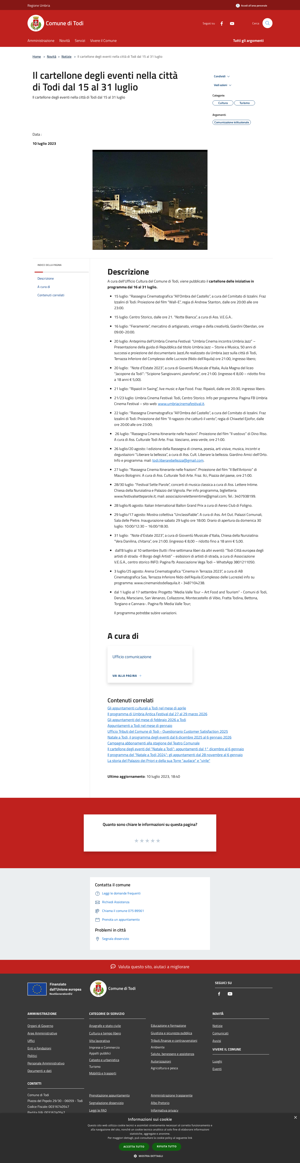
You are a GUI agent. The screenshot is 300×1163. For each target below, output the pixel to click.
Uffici (31, 1040)
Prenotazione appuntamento (109, 1095)
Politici (32, 1055)
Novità (51, 56)
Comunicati (220, 1033)
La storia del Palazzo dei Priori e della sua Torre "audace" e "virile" (159, 760)
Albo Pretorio (160, 1102)
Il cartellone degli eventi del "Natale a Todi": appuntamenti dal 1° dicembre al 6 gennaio (176, 749)
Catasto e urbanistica (104, 1059)
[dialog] (150, 1138)
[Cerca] (267, 23)
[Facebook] (220, 23)
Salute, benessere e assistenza (172, 1053)
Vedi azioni (223, 85)
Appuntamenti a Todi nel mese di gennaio (140, 725)
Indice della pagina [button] (49, 265)
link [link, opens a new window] (190, 1138)
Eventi (217, 1068)
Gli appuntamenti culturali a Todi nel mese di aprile (147, 708)
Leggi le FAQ (98, 1110)
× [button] (295, 1117)
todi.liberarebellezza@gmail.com (178, 460)
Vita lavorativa (99, 1040)
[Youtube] (230, 23)
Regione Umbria (39, 5)
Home (36, 56)
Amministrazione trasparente (171, 1095)
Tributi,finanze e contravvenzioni (174, 1040)
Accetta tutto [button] (134, 1146)
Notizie (66, 56)
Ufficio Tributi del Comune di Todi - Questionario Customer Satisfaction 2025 (168, 731)
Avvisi (216, 1040)
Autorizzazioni (161, 1061)
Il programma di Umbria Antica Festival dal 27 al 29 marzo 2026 (157, 714)
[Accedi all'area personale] (251, 5)
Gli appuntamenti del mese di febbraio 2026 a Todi (147, 720)
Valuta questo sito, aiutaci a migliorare (150, 966)
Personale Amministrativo (46, 1063)
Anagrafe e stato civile (105, 1025)
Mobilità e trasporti (102, 1073)
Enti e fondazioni (39, 1048)
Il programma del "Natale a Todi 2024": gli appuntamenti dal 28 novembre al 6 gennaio (175, 755)
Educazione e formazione (168, 1025)
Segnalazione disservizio (106, 1102)
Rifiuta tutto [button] (167, 1146)
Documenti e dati (40, 1070)
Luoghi (217, 1061)
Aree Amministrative (42, 1033)
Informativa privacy (164, 1110)
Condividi (222, 76)
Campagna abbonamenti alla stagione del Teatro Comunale (154, 743)
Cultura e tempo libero (105, 1033)
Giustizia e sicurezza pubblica (171, 1032)
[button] (150, 1156)
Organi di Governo (40, 1025)
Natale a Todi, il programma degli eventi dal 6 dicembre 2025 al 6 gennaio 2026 (169, 737)
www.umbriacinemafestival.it (181, 403)
